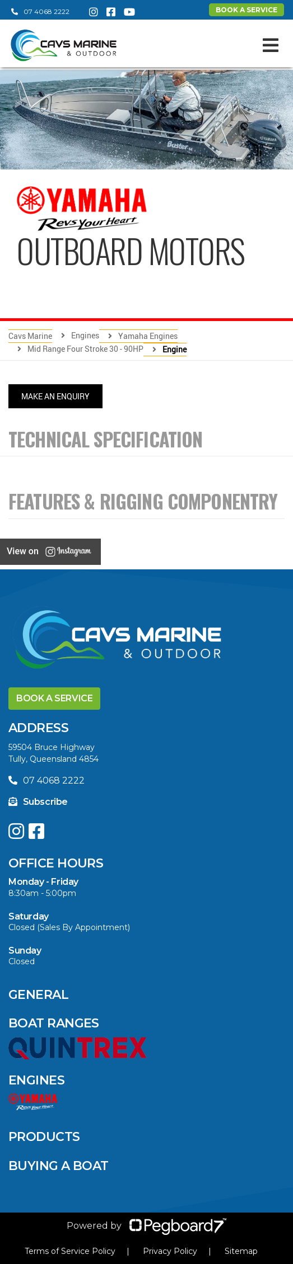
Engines (36, 1080)
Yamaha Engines (148, 336)
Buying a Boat (58, 1165)
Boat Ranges (53, 1023)
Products (44, 1136)
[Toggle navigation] (271, 45)
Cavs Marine (30, 336)
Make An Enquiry (55, 396)
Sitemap (241, 1251)
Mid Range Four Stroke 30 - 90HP (85, 348)
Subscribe (38, 801)
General (38, 994)
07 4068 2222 (40, 11)
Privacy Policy (170, 1251)
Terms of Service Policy (70, 1251)
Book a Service (54, 698)
